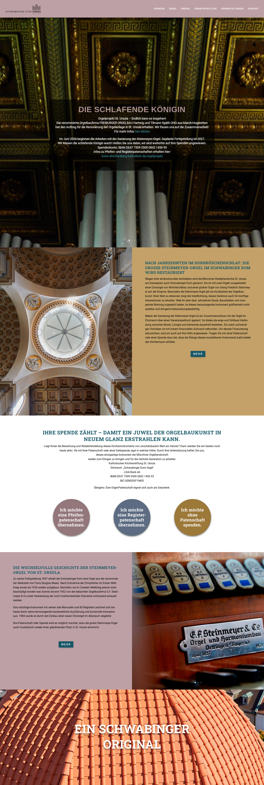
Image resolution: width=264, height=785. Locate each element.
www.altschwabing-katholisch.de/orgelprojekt (132, 169)
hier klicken (142, 145)
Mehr (198, 353)
